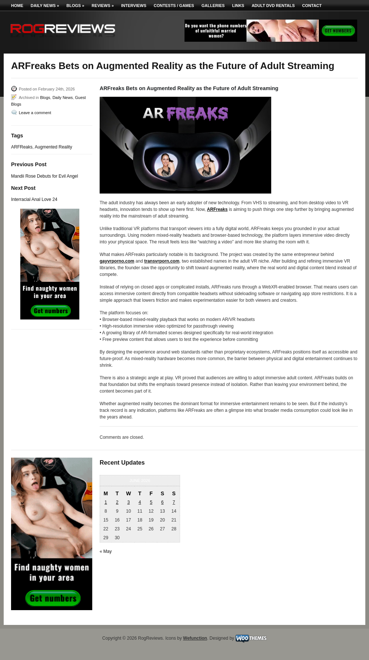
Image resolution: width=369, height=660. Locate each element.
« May (106, 551)
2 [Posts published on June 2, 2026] (117, 502)
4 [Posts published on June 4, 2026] (140, 502)
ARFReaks (21, 147)
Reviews (103, 5)
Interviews (133, 5)
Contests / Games (174, 5)
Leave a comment (35, 112)
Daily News (45, 5)
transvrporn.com (161, 261)
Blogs (75, 5)
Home (17, 5)
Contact (312, 5)
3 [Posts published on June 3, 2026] (128, 502)
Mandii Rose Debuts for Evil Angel (44, 176)
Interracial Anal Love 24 (34, 199)
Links (238, 5)
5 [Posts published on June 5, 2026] (151, 502)
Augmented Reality (53, 147)
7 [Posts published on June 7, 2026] (174, 502)
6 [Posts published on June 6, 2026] (162, 502)
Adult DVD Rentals (273, 5)
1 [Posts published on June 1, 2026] (105, 502)
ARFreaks (217, 209)
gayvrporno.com (117, 261)
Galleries (213, 5)
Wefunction (195, 638)
